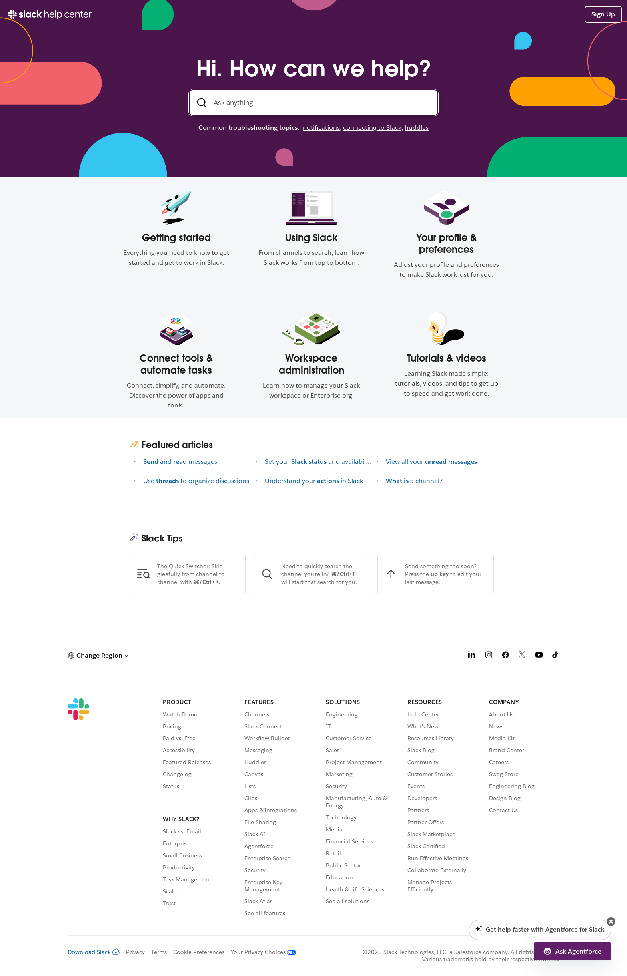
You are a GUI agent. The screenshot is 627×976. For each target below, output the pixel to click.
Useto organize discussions (196, 481)
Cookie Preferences (198, 952)
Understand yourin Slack (314, 481)
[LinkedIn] (471, 656)
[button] (98, 655)
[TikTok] (555, 656)
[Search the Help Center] (313, 102)
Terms (159, 952)
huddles (417, 127)
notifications (321, 127)
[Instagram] (488, 656)
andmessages (180, 461)
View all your (431, 461)
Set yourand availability (319, 461)
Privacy (135, 952)
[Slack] (78, 808)
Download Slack (94, 952)
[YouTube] (539, 656)
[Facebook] (505, 656)
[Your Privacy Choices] (260, 952)
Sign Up (603, 14)
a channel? (414, 481)
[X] (522, 656)
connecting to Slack (372, 127)
